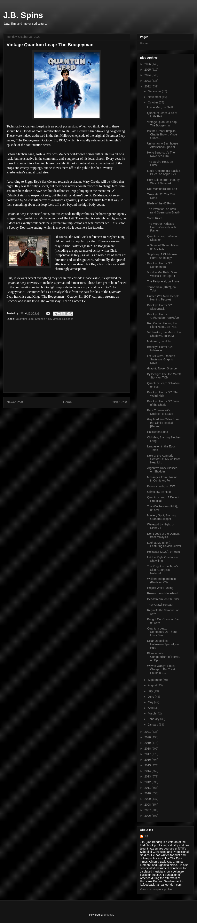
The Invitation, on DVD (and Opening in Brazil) (163, 210)
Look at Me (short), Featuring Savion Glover (164, 544)
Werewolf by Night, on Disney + (161, 526)
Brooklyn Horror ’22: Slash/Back (160, 307)
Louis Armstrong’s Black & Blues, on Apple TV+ (163, 172)
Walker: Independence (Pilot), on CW (161, 580)
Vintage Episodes (63, 318)
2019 (148, 742)
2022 (148, 86)
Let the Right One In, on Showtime (162, 559)
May (151, 702)
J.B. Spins (23, 15)
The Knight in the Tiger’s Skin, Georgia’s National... (162, 570)
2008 (148, 804)
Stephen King (43, 318)
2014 (148, 771)
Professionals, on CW (161, 486)
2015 (148, 765)
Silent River (154, 218)
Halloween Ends (157, 431)
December (155, 91)
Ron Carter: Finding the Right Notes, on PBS (162, 325)
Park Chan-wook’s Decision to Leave (160, 412)
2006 (148, 815)
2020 (148, 737)
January (153, 724)
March (152, 713)
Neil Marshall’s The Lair (162, 188)
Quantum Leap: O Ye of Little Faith (162, 114)
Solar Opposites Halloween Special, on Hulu (163, 644)
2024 (148, 75)
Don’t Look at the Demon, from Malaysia (163, 535)
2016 (148, 759)
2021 (148, 731)
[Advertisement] (67, 360)
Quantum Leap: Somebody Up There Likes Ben (162, 632)
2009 (148, 798)
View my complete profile (156, 889)
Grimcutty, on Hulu (159, 491)
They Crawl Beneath (160, 604)
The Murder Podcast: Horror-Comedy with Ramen (161, 227)
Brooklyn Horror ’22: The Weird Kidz (162, 394)
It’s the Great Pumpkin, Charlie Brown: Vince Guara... (162, 134)
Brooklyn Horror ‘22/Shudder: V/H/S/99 (163, 316)
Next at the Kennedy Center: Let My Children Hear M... (164, 459)
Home (67, 402)
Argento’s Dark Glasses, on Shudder (162, 469)
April (151, 708)
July (151, 691)
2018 (148, 748)
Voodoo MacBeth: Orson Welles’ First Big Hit (163, 274)
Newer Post (15, 402)
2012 (148, 782)
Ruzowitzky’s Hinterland (162, 593)
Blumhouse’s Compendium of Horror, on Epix (163, 657)
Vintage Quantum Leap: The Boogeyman (162, 123)
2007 (148, 810)
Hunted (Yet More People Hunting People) (163, 298)
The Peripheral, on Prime (163, 281)
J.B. (146, 836)
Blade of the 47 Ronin (161, 203)
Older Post (119, 402)
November (155, 97)
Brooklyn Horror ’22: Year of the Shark (163, 403)
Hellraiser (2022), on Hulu (163, 551)
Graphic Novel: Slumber (162, 368)
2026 (148, 64)
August (152, 685)
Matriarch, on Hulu (159, 341)
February (154, 719)
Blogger (108, 914)
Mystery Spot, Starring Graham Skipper (161, 517)
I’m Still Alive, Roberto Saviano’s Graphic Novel (161, 359)
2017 (148, 754)
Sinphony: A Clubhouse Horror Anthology (162, 256)
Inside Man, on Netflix (161, 107)
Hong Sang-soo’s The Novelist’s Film (161, 154)
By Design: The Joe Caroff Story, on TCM (164, 376)
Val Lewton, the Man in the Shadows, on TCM (164, 334)
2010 (148, 793)
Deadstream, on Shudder (163, 599)
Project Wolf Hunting (160, 587)
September (155, 679)
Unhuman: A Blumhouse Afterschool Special (162, 145)
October (153, 102)
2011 (148, 787)
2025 (148, 69)
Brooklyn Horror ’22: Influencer (160, 348)
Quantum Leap (25, 318)
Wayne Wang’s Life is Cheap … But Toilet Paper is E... (161, 669)
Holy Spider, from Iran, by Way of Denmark (163, 181)
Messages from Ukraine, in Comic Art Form (162, 479)
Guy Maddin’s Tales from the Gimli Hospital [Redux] (163, 423)
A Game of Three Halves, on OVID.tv (163, 247)
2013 (148, 776)
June (151, 696)
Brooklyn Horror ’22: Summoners (160, 265)
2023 (148, 80)
